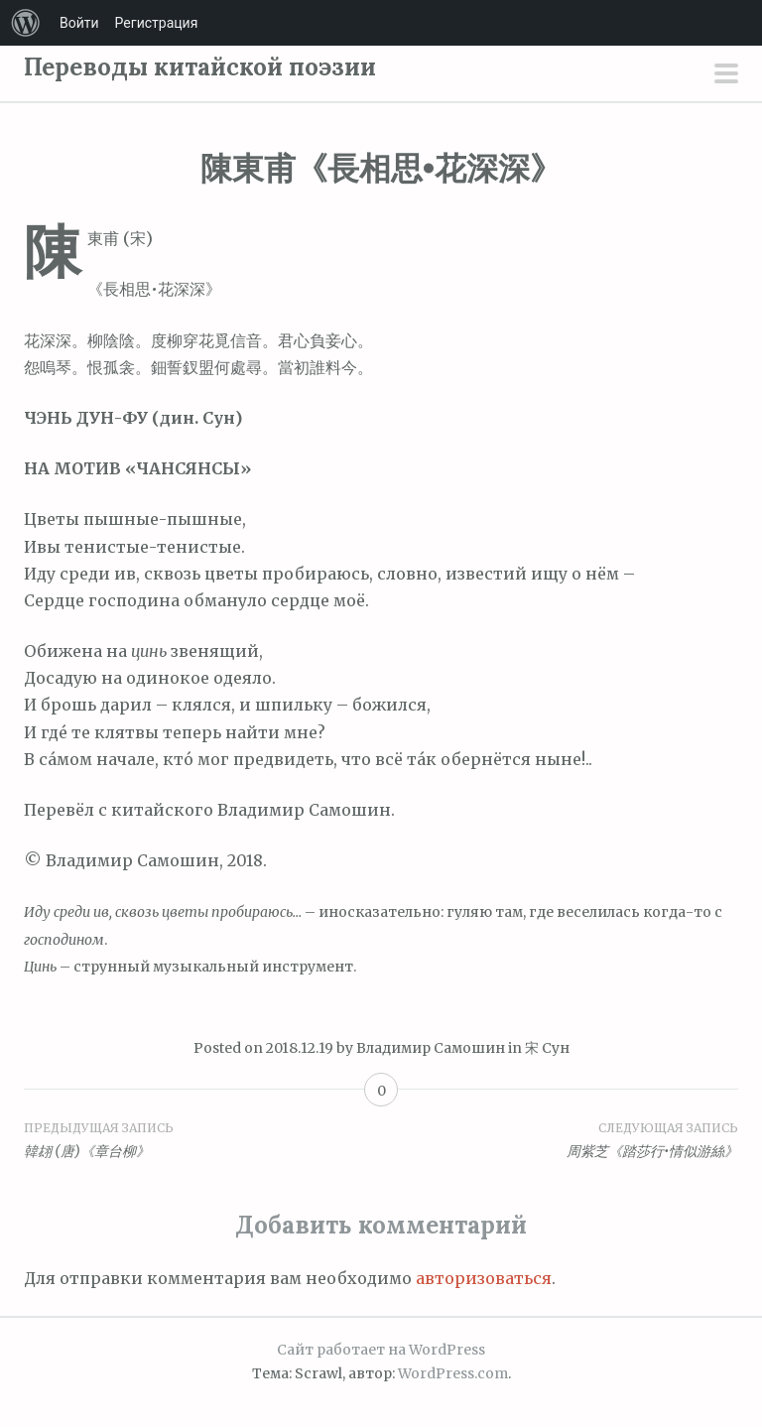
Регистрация (156, 23)
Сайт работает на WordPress (381, 1350)
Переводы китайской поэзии (200, 67)
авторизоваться (484, 1278)
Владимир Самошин (430, 1048)
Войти (79, 23)
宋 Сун (547, 1048)
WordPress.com (453, 1373)
